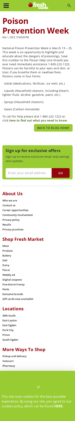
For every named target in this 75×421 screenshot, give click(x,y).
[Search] (69, 6)
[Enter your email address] (37, 173)
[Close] (38, 387)
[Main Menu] (6, 6)
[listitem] (9, 200)
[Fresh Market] (38, 5)
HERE (58, 406)
